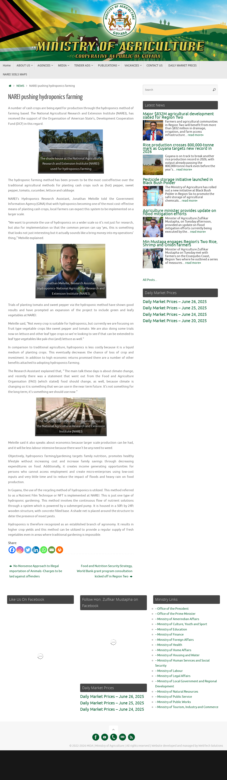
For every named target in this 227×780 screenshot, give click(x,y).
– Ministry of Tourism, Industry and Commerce (186, 707)
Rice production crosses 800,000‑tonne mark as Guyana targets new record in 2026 (178, 148)
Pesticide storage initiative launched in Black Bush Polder (178, 181)
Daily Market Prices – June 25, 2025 (175, 308)
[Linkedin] (35, 549)
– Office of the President (172, 609)
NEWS (20, 86)
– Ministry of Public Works (173, 702)
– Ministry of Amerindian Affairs (177, 619)
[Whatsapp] (43, 549)
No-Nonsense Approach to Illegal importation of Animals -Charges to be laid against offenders (35, 571)
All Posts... (150, 280)
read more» (195, 135)
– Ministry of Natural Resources (176, 692)
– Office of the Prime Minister (175, 614)
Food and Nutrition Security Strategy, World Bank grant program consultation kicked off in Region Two (104, 571)
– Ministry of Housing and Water (177, 655)
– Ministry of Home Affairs (173, 650)
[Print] (59, 549)
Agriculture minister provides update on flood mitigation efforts (179, 212)
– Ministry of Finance (169, 635)
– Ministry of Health (168, 645)
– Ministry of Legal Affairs (172, 676)
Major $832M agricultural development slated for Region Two (178, 115)
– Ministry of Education (171, 629)
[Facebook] (12, 549)
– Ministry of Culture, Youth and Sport (181, 624)
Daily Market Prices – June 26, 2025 (175, 301)
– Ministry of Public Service (173, 697)
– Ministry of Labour (169, 671)
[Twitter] (27, 549)
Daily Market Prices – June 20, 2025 (175, 320)
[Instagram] (20, 549)
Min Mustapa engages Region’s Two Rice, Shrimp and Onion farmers (180, 243)
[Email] (51, 549)
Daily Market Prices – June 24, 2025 (175, 314)
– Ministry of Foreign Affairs (174, 640)
